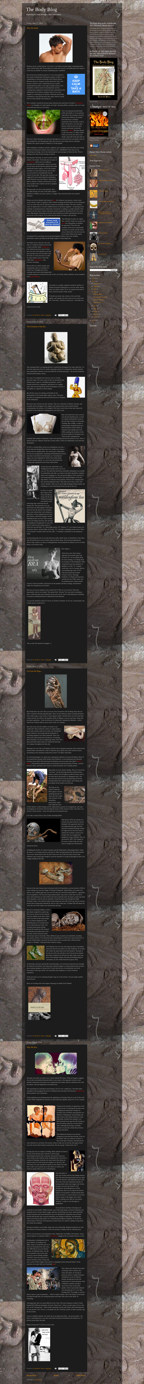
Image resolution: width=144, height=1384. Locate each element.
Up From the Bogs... (34, 671)
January (96, 317)
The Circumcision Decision (106, 201)
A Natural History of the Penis (106, 180)
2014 (93, 281)
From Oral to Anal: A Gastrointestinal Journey (105, 212)
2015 (93, 278)
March (96, 311)
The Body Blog (41, 9)
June (95, 292)
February (96, 314)
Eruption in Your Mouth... (105, 222)
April (95, 308)
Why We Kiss (32, 1047)
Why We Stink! (32, 28)
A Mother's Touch (103, 191)
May (95, 306)
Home (56, 1375)
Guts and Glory (102, 254)
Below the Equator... (104, 170)
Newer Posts (32, 1375)
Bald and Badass (103, 233)
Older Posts (80, 1375)
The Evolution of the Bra (36, 327)
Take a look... (93, 155)
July (95, 289)
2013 (93, 320)
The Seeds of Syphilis (104, 243)
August (96, 286)
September (97, 283)
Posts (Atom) (38, 1379)
